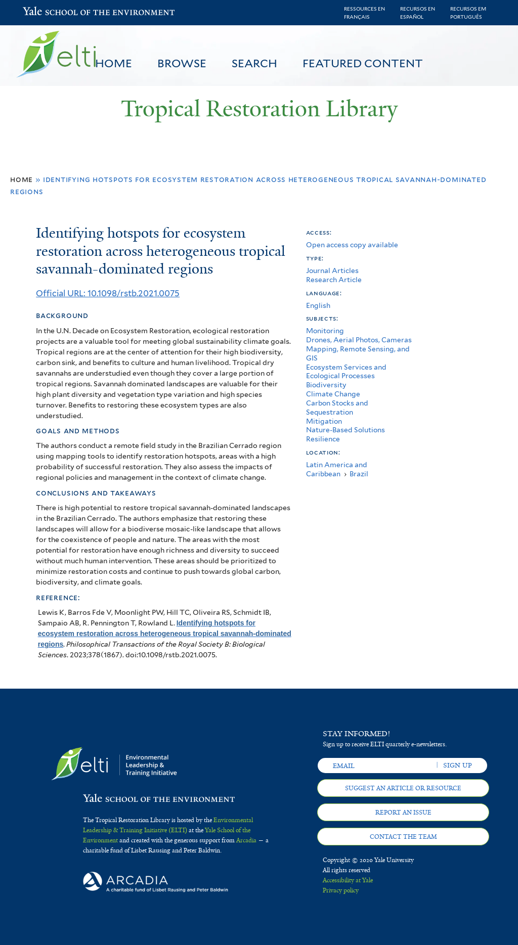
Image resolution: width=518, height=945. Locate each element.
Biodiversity (326, 385)
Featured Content (363, 63)
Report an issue (403, 812)
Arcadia (246, 840)
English (318, 305)
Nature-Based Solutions (345, 430)
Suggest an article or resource (403, 788)
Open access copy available (352, 245)
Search (254, 63)
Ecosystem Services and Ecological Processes (346, 371)
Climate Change (333, 394)
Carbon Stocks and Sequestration (337, 407)
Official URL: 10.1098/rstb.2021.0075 (108, 293)
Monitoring (325, 331)
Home (113, 63)
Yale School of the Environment (49, 12)
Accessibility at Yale (348, 880)
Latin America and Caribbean (336, 469)
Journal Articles (332, 270)
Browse (181, 63)
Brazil (359, 474)
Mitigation (324, 421)
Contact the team (403, 837)
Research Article (334, 280)
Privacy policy (341, 890)
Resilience (323, 439)
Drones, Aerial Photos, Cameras (359, 340)
